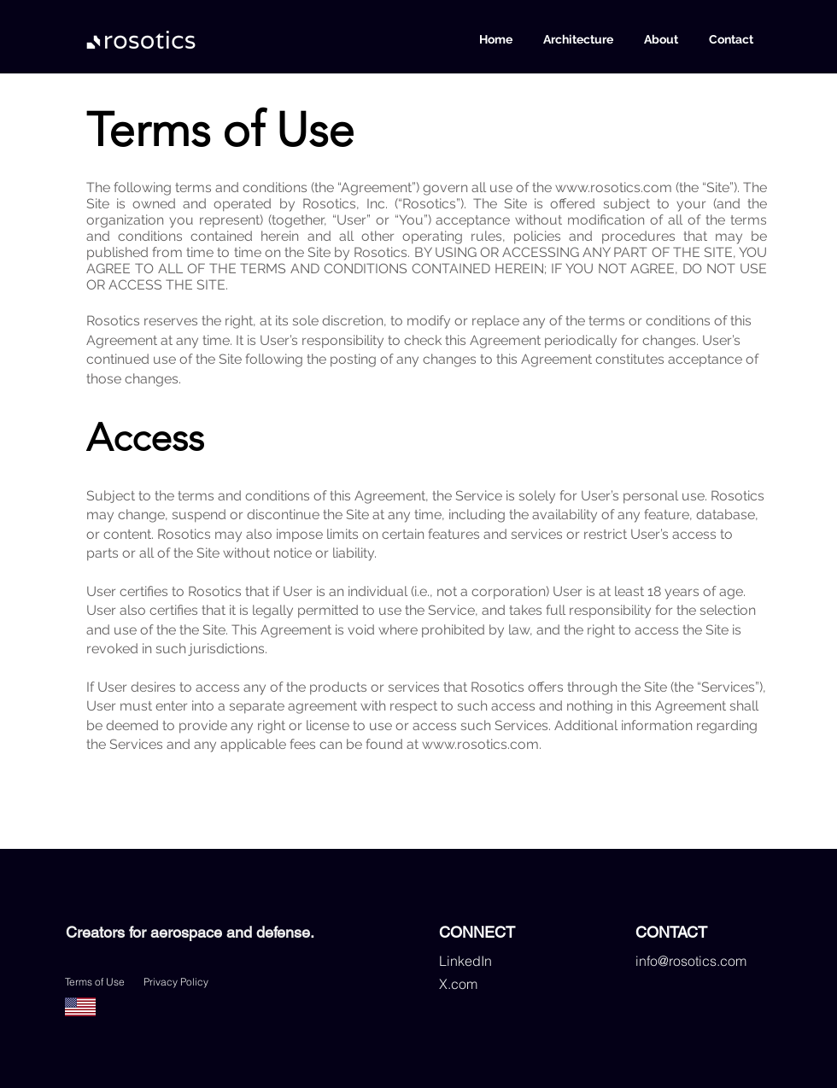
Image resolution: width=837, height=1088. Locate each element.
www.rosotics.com (613, 187)
